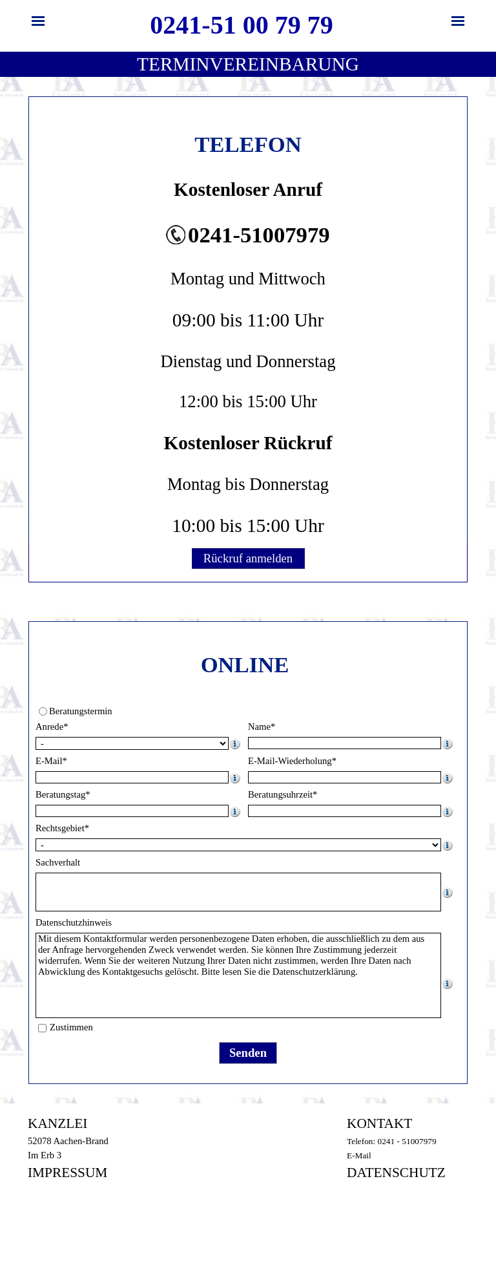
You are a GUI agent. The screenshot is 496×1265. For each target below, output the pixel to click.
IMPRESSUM (67, 1172)
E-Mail (359, 1155)
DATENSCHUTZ (396, 1172)
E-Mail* (51, 761)
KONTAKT (379, 1123)
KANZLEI (57, 1123)
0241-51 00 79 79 (241, 24)
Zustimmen (71, 1027)
